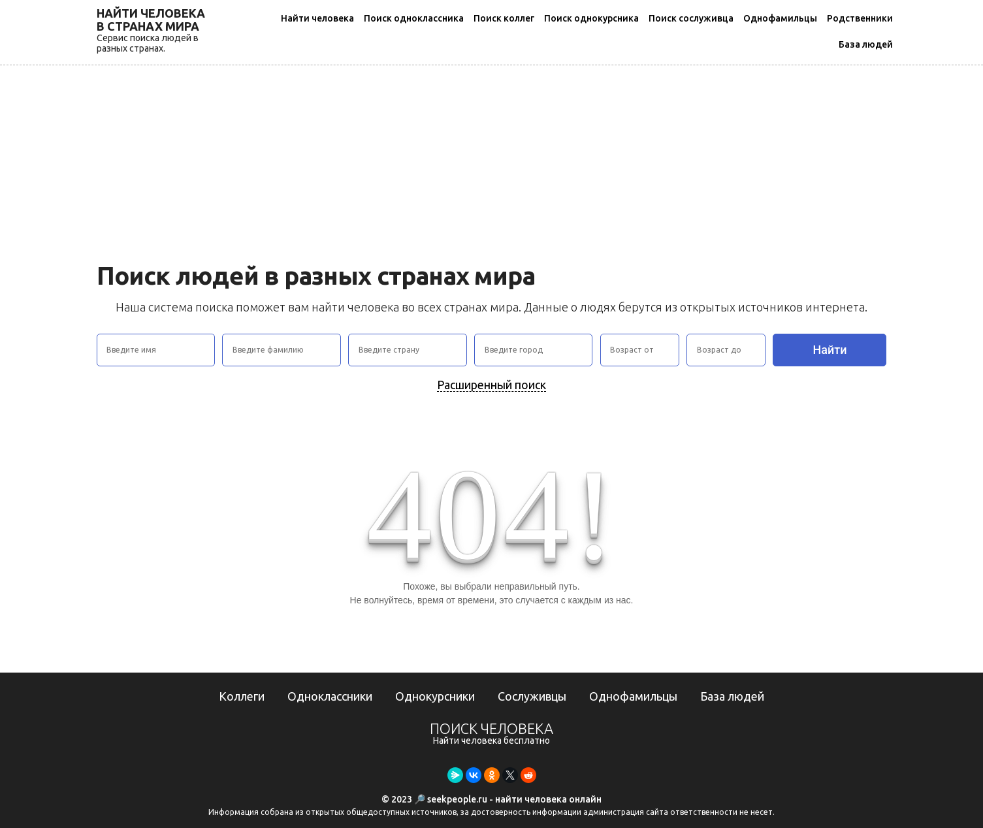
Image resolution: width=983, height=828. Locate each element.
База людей (866, 44)
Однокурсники (435, 696)
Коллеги (242, 696)
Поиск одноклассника (414, 18)
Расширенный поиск (491, 384)
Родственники (860, 18)
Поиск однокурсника (591, 18)
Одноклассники (329, 696)
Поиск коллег (504, 18)
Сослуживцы (532, 696)
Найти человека (317, 18)
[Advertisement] (492, 163)
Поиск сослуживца (691, 18)
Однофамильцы (780, 18)
